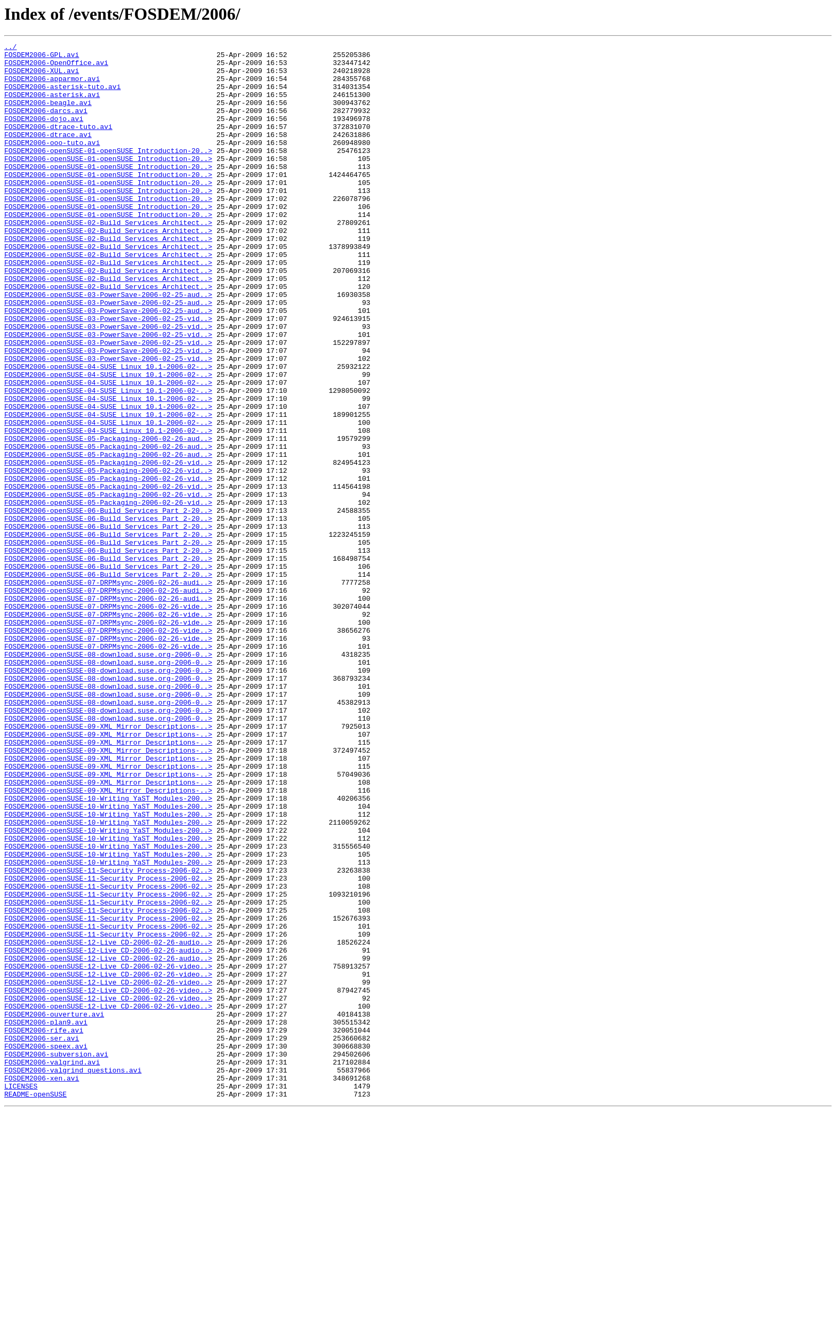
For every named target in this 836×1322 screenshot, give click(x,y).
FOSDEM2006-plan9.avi (45, 1218)
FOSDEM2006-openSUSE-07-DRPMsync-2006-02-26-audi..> (108, 691)
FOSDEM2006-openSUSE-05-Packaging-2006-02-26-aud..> (108, 518)
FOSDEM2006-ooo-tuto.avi (52, 163)
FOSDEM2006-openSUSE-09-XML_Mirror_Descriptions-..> (108, 863)
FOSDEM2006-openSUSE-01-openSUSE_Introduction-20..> (108, 173)
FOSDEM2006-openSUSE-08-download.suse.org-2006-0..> (108, 777)
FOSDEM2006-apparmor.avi (52, 86)
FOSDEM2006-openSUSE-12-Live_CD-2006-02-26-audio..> (108, 1122)
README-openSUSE (35, 1305)
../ (10, 48)
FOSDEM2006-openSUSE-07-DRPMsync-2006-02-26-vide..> (108, 719)
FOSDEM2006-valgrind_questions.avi (72, 1276)
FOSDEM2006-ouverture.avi (54, 1209)
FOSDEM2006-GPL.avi (41, 57)
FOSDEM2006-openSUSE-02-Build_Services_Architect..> (108, 259)
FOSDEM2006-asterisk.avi (52, 105)
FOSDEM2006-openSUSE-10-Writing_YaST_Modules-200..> (108, 950)
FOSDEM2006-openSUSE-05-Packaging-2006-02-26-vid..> (108, 547)
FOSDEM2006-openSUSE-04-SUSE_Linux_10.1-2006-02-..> (108, 432)
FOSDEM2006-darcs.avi (45, 125)
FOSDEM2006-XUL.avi (41, 77)
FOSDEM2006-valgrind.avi (52, 1266)
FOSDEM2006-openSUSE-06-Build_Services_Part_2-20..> (108, 604)
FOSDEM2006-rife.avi (43, 1228)
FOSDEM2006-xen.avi (41, 1286)
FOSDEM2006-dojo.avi (43, 134)
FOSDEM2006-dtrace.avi (48, 153)
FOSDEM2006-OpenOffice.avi (56, 67)
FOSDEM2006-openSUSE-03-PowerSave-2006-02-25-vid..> (108, 374)
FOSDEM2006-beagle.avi (48, 115)
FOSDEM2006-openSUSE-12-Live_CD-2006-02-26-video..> (108, 1151)
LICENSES (20, 1295)
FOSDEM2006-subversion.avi (56, 1257)
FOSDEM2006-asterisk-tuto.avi (62, 96)
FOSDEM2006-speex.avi (45, 1247)
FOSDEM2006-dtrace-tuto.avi (58, 144)
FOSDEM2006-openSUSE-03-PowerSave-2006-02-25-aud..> (108, 345)
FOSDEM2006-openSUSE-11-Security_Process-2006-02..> (108, 1036)
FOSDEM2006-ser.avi (41, 1238)
